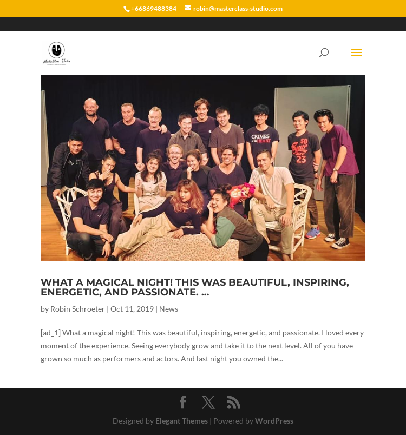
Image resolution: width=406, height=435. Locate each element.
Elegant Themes (181, 420)
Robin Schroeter (77, 308)
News (168, 308)
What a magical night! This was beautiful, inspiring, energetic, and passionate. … (195, 287)
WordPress (274, 420)
